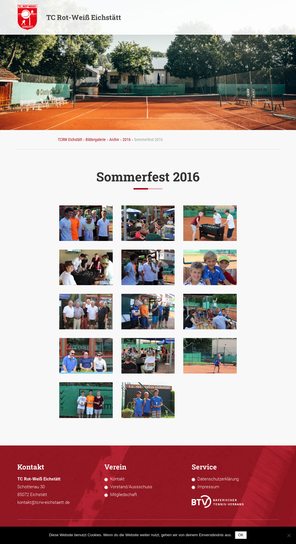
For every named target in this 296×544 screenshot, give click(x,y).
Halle (191, 17)
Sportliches (212, 17)
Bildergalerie (269, 17)
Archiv (114, 139)
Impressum (208, 486)
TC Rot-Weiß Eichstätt (69, 17)
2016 (127, 139)
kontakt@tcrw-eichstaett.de (43, 502)
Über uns (173, 17)
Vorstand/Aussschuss (131, 486)
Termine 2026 (240, 17)
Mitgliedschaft (123, 494)
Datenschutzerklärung (218, 479)
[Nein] (289, 535)
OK (241, 535)
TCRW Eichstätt (70, 139)
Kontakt (117, 479)
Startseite (151, 17)
